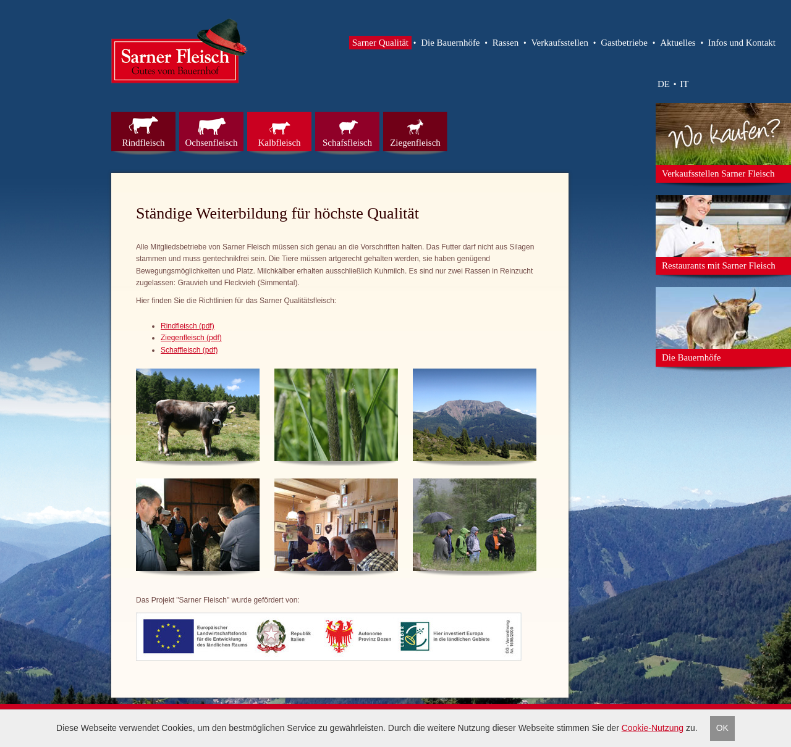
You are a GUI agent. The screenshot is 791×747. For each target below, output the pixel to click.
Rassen (506, 43)
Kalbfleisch (279, 143)
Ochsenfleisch (211, 143)
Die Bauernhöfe (450, 43)
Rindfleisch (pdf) (187, 326)
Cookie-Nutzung (652, 728)
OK (722, 728)
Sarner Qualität (380, 43)
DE (664, 84)
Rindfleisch (143, 143)
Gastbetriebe (624, 43)
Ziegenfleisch (415, 143)
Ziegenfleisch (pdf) (191, 337)
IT (684, 84)
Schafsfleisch (347, 143)
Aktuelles (678, 43)
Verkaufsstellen (559, 43)
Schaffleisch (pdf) (189, 350)
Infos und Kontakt (742, 43)
